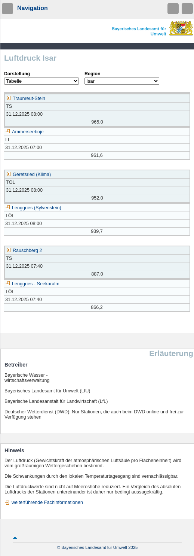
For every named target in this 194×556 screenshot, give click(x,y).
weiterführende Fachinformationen (47, 502)
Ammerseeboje (24, 131)
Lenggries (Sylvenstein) (33, 207)
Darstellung (17, 73)
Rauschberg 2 (24, 250)
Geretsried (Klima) (28, 174)
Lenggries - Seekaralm (32, 283)
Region (92, 73)
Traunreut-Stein (25, 98)
